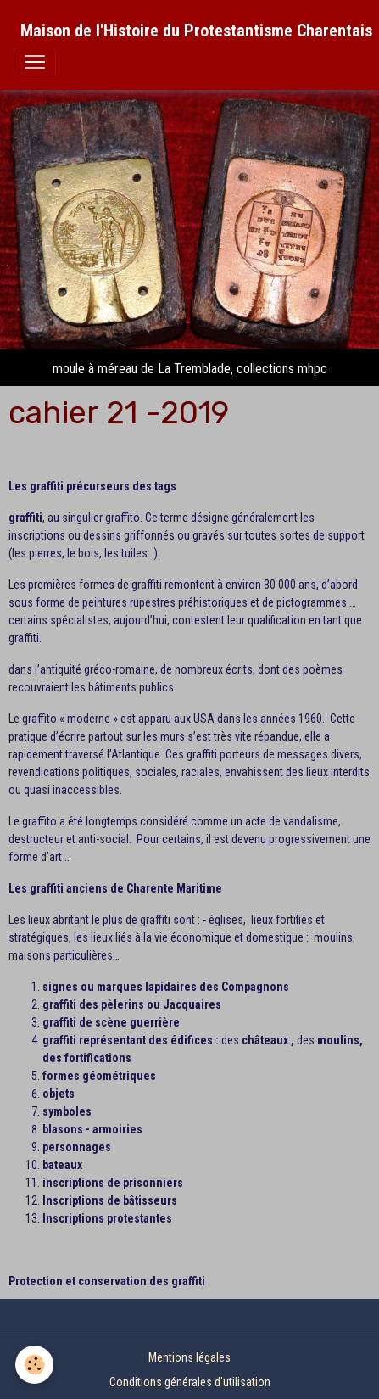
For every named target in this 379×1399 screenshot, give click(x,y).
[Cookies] (34, 1365)
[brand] (196, 31)
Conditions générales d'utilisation (189, 1382)
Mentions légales (189, 1357)
